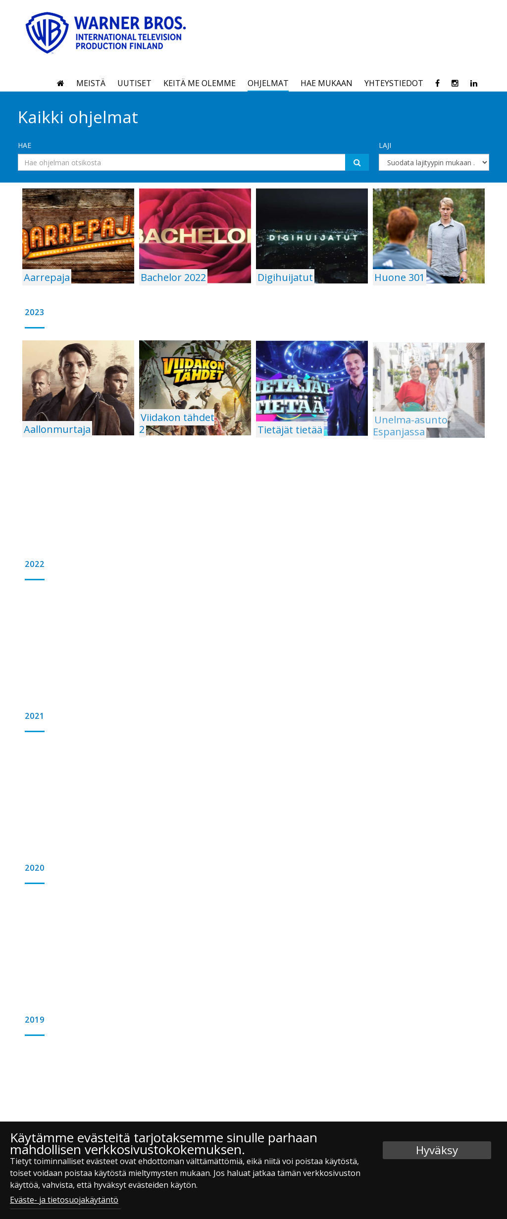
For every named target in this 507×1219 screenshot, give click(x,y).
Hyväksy (437, 1150)
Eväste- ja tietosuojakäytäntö (64, 1199)
